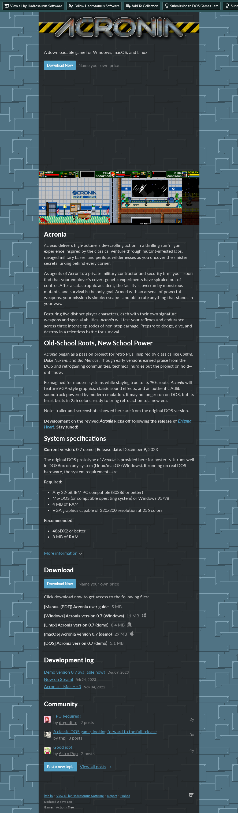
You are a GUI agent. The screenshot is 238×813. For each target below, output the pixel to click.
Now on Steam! (58, 679)
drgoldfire (68, 722)
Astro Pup (68, 753)
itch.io (48, 796)
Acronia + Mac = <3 (62, 686)
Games (49, 807)
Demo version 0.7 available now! (74, 671)
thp (62, 737)
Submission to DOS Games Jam (191, 5)
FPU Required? (67, 715)
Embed (125, 796)
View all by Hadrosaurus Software (80, 796)
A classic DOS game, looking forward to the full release (105, 731)
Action (60, 807)
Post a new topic (60, 766)
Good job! (62, 746)
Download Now (60, 65)
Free (71, 807)
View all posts (93, 766)
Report (112, 796)
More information (63, 552)
